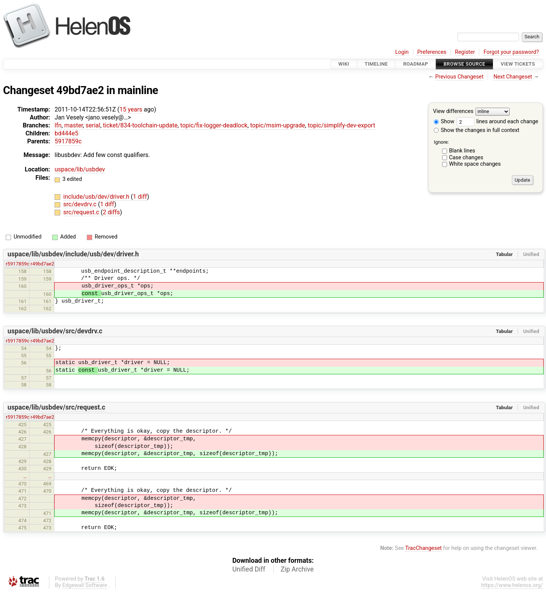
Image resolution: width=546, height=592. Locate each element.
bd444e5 (66, 133)
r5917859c (17, 264)
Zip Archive (297, 569)
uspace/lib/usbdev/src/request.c (56, 407)
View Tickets (518, 64)
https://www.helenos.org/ (512, 585)
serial (93, 125)
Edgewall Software (84, 585)
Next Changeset (512, 77)
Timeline (376, 64)
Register (465, 52)
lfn (58, 125)
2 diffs (111, 212)
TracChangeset (423, 548)
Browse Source (464, 64)
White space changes (475, 164)
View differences (453, 111)
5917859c (68, 141)
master (73, 125)
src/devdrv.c (80, 204)
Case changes (466, 157)
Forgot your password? (511, 52)
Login (402, 52)
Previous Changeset (459, 77)
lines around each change (497, 121)
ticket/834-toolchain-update (140, 125)
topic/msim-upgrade (277, 125)
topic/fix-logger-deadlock (213, 125)
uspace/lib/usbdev (80, 169)
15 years (130, 109)
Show (444, 121)
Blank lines (462, 151)
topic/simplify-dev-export (341, 125)
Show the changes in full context (476, 130)
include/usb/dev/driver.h (97, 196)
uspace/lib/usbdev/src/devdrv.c (55, 331)
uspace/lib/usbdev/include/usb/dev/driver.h (73, 254)
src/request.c (82, 212)
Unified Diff (248, 569)
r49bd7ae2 (42, 264)
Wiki (343, 64)
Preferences (431, 52)
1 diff (140, 196)
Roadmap (415, 64)
